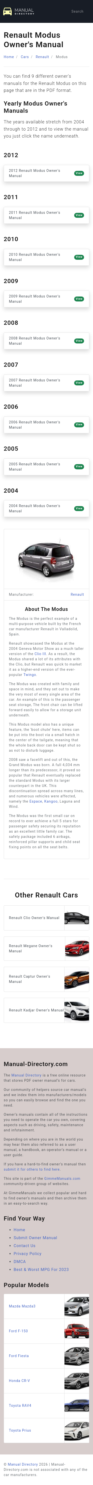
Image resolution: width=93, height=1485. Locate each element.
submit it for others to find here (32, 1169)
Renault (42, 57)
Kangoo (51, 801)
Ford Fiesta (49, 1356)
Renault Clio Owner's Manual (49, 918)
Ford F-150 (49, 1331)
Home (9, 57)
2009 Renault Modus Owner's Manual (46, 298)
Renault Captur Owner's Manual (49, 979)
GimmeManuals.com (62, 1179)
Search (77, 11)
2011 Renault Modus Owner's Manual (46, 215)
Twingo (29, 675)
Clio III (40, 654)
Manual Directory (26, 1075)
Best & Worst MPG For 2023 (41, 1269)
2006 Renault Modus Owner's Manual (46, 424)
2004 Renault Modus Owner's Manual (46, 508)
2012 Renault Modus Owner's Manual (46, 173)
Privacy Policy (28, 1253)
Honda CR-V (49, 1381)
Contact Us (25, 1245)
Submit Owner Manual (35, 1237)
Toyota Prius (49, 1430)
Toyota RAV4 (49, 1405)
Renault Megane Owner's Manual (49, 949)
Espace (36, 801)
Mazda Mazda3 (49, 1306)
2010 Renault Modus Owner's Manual (46, 257)
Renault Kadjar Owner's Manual (49, 1010)
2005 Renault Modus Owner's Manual (46, 466)
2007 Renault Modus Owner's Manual (46, 382)
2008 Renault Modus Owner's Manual (46, 340)
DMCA (20, 1261)
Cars (25, 57)
